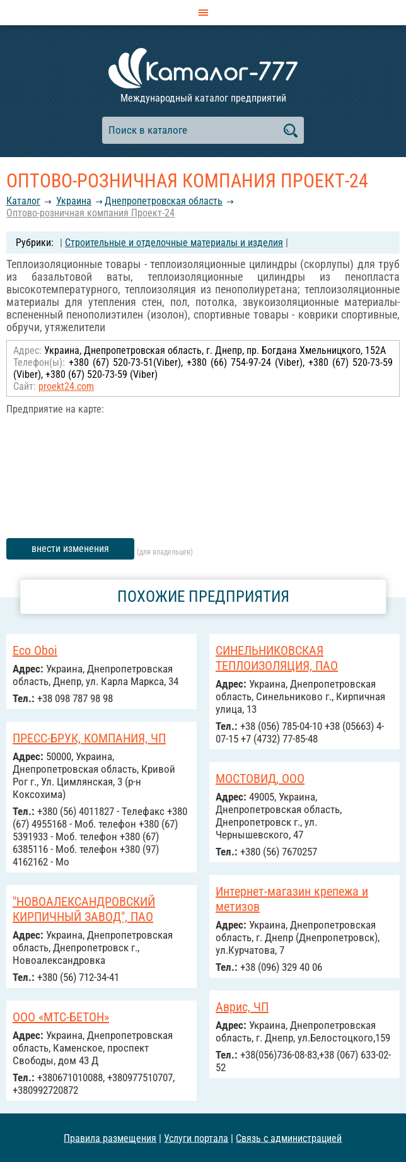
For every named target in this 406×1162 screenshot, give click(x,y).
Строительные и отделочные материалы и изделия (174, 243)
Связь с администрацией (289, 1138)
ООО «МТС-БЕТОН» (61, 1016)
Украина (73, 201)
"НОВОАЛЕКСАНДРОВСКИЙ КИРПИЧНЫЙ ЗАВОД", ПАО (84, 909)
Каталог (23, 201)
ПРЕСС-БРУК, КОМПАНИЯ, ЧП (89, 738)
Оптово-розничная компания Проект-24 (90, 213)
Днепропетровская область (164, 201)
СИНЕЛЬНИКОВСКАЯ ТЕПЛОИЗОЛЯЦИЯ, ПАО (277, 658)
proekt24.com (66, 386)
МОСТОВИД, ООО (260, 778)
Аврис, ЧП (242, 1006)
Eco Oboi (35, 650)
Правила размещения (110, 1138)
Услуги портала (196, 1138)
